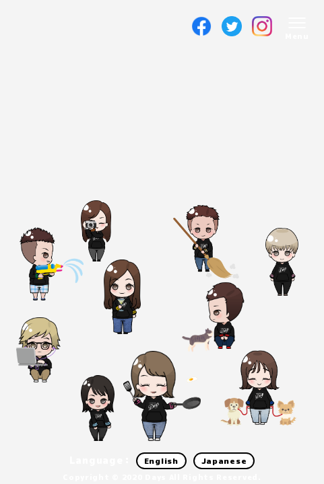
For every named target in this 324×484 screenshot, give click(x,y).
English (161, 461)
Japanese (224, 461)
